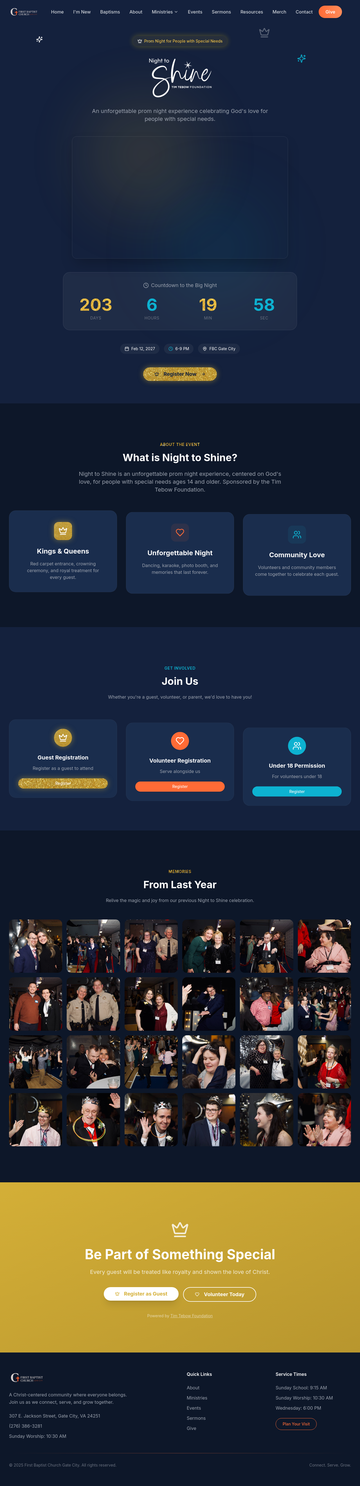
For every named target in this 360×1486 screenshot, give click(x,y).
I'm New (82, 12)
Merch (279, 12)
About (135, 12)
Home (57, 12)
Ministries (165, 12)
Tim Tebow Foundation (191, 1323)
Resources (251, 12)
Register (63, 794)
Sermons (221, 12)
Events (195, 12)
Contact (304, 12)
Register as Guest (141, 1301)
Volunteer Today (219, 1302)
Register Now (179, 374)
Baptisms (110, 12)
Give (330, 12)
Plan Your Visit (296, 1423)
